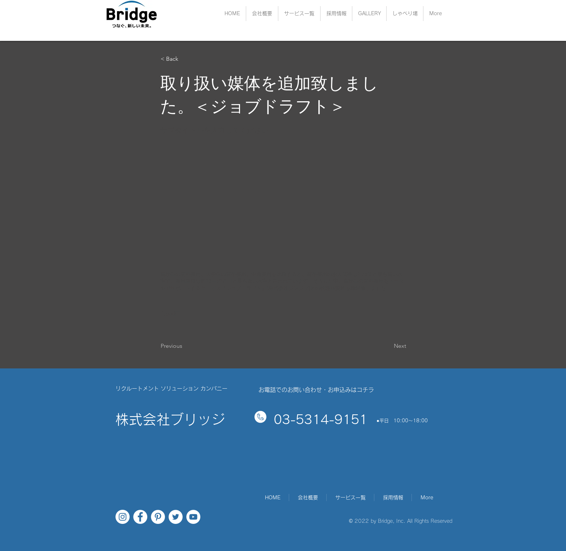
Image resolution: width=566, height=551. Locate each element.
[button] (336, 13)
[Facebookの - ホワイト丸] (140, 517)
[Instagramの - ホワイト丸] (123, 517)
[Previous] (184, 346)
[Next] (388, 346)
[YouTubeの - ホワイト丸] (193, 517)
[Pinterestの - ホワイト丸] (158, 517)
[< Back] (184, 59)
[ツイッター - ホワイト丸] (176, 517)
